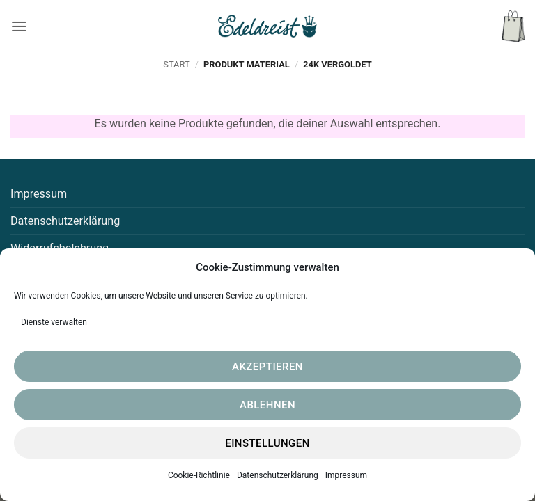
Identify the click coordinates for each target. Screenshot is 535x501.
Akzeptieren (267, 366)
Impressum (346, 475)
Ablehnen (267, 405)
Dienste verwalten (54, 322)
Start (176, 64)
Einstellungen (267, 443)
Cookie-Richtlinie (199, 475)
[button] (19, 26)
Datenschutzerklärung (277, 475)
